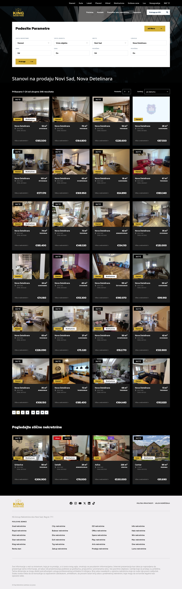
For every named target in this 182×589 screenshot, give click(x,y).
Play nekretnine (98, 539)
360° (167, 3)
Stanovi (72, 3)
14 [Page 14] (38, 412)
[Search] (167, 12)
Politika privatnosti (145, 503)
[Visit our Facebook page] (71, 502)
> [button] (46, 412)
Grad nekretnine (19, 525)
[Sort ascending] (125, 91)
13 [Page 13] (33, 412)
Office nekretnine (99, 530)
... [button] (30, 412)
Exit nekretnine (58, 539)
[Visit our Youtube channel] (80, 502)
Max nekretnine (138, 539)
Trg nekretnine (58, 543)
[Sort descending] (128, 91)
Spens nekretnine (99, 534)
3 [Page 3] (27, 412)
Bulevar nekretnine (60, 530)
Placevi (98, 3)
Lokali (89, 3)
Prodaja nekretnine (100, 548)
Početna (89, 12)
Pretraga (26, 61)
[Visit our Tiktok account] (93, 502)
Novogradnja (155, 3)
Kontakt (100, 12)
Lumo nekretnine (139, 548)
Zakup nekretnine (59, 548)
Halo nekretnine (138, 530)
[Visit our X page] (84, 502)
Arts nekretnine (98, 543)
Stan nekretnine (19, 539)
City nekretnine (58, 525)
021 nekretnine (98, 525)
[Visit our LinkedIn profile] (89, 502)
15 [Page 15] (42, 412)
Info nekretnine (138, 525)
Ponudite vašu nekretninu (118, 12)
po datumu (150, 91)
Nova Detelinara (139, 42)
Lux (144, 3)
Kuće (81, 3)
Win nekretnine (138, 534)
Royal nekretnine (19, 530)
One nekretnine (138, 543)
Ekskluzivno (119, 3)
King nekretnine (19, 543)
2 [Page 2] (22, 412)
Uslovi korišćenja (162, 503)
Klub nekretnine (19, 534)
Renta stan (16, 548)
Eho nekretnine (58, 534)
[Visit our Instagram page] (75, 502)
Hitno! (107, 3)
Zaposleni (137, 12)
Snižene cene (133, 3)
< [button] (14, 412)
